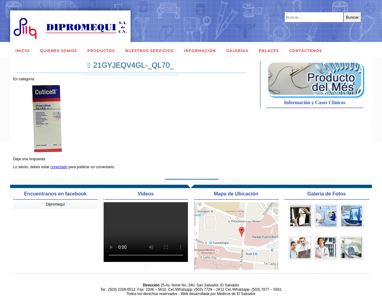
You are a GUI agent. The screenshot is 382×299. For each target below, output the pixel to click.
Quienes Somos (58, 50)
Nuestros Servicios (149, 50)
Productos (101, 50)
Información (200, 50)
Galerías (237, 50)
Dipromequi (55, 204)
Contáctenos (305, 50)
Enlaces (269, 50)
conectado (58, 167)
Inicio (22, 50)
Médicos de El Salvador (236, 294)
